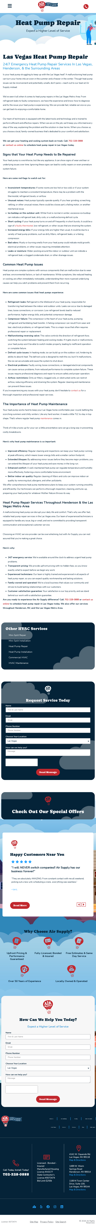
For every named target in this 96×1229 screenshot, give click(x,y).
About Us (51, 1118)
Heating (76, 1118)
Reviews (74, 1127)
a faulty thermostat (24, 225)
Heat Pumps (53, 1127)
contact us (76, 390)
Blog (83, 1127)
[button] (79, 904)
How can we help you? (16, 748)
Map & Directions (77, 1160)
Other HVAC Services (26, 628)
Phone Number (13, 726)
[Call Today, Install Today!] (16, 1163)
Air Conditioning (64, 1118)
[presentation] (22, 762)
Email (8, 716)
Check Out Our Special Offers (48, 811)
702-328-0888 (75, 141)
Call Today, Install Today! (16, 1170)
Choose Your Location (16, 737)
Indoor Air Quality (88, 1118)
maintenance (46, 418)
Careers (64, 1127)
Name (8, 706)
